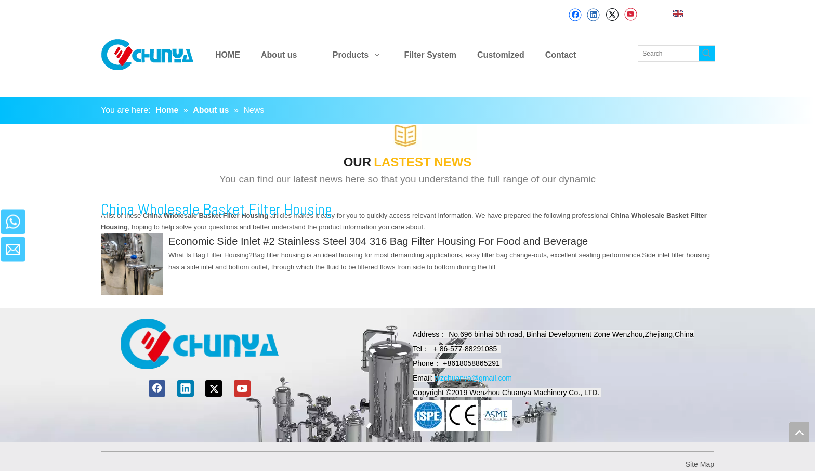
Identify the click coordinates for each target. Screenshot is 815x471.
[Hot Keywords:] (707, 53)
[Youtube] (630, 14)
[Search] (668, 53)
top (799, 432)
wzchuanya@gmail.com (473, 378)
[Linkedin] (593, 14)
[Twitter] (612, 14)
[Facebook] (575, 14)
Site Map (700, 464)
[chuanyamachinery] (199, 344)
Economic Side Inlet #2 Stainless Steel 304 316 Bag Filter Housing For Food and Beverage (378, 241)
